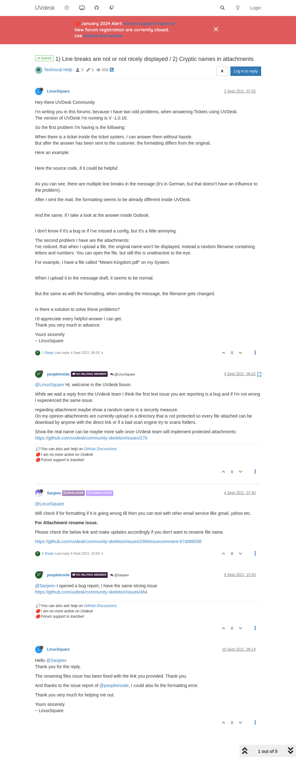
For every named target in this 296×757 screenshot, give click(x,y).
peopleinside (58, 358)
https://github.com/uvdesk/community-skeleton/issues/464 (91, 575)
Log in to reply (245, 55)
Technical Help (58, 53)
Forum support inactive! (149, 23)
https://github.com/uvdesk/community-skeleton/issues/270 (91, 421)
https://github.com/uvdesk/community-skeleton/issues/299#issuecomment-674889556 (118, 525)
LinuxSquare (58, 75)
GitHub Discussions (100, 433)
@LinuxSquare (122, 358)
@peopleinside (114, 669)
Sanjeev (54, 477)
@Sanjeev (119, 559)
